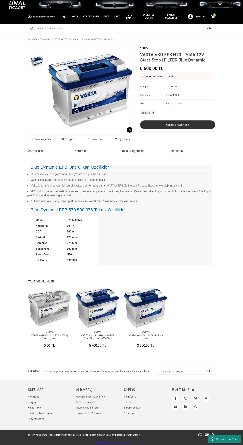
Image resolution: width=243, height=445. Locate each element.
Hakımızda (33, 396)
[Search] (121, 28)
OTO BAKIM (171, 86)
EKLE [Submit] (209, 371)
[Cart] (212, 16)
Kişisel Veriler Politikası (88, 413)
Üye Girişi (129, 402)
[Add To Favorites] (40, 139)
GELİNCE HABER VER (177, 124)
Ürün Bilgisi (35, 151)
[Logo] (41, 16)
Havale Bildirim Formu (40, 413)
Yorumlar (81, 151)
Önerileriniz (176, 151)
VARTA (144, 47)
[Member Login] (196, 16)
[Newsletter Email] (185, 371)
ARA (209, 28)
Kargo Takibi (34, 407)
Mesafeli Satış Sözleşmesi (90, 396)
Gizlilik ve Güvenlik (86, 402)
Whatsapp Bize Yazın (224, 439)
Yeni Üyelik (130, 396)
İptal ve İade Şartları (87, 407)
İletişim (32, 402)
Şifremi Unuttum (133, 407)
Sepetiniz (129, 413)
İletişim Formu (36, 418)
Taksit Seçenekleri (134, 151)
